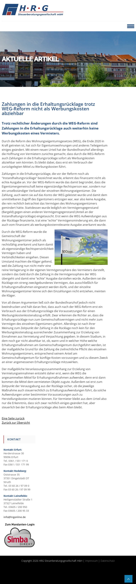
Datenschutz (108, 560)
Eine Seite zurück (13, 418)
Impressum (91, 560)
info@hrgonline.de (15, 517)
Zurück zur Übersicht (16, 423)
